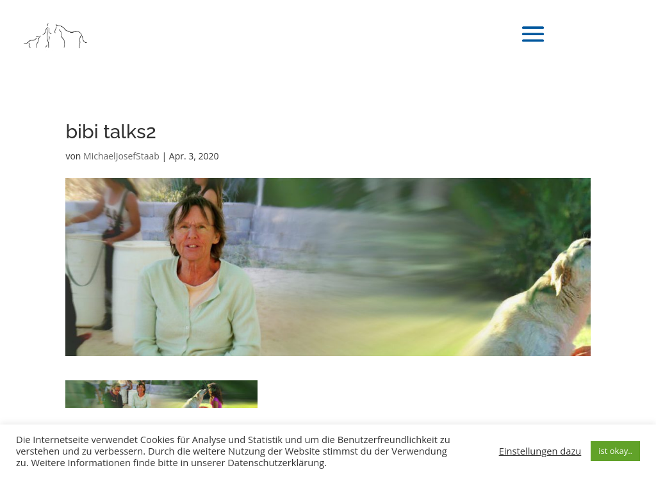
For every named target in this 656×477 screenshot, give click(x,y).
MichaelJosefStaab (121, 156)
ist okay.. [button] (615, 451)
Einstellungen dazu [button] (540, 451)
